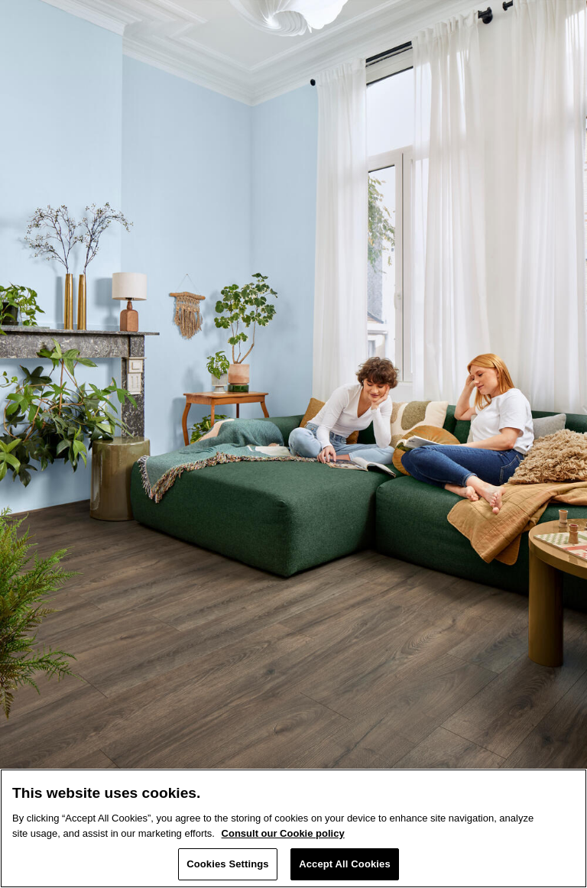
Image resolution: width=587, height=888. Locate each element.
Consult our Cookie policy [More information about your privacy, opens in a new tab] (283, 833)
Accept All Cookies (345, 864)
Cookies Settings (227, 864)
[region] (293, 828)
